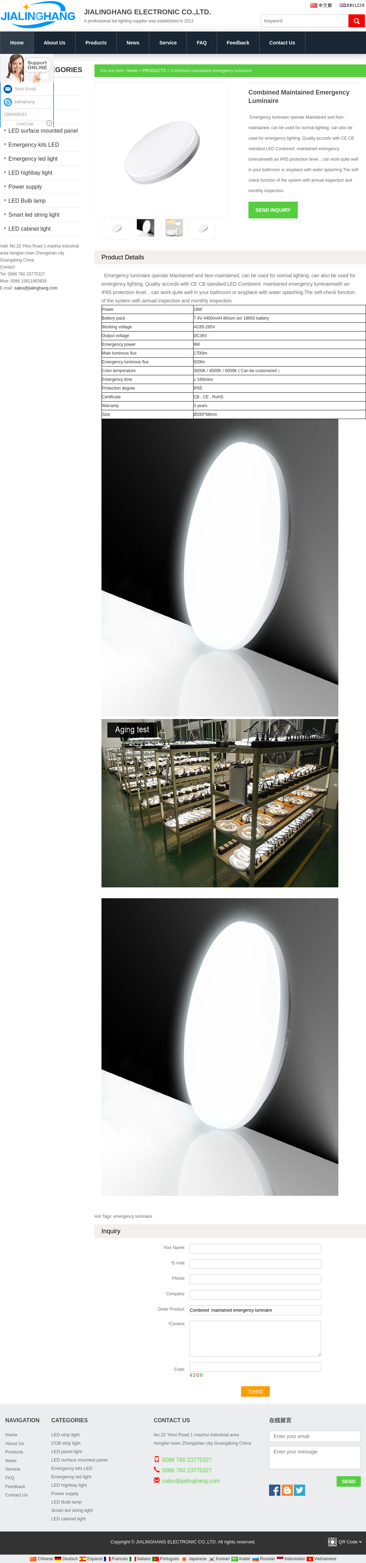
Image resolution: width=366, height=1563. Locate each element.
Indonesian (290, 1558)
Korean (219, 1558)
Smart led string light (33, 215)
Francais (116, 1558)
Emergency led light (33, 159)
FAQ (202, 43)
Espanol (91, 1558)
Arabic (241, 1558)
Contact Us (282, 43)
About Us (54, 43)
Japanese (193, 1558)
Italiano (140, 1558)
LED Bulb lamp (27, 201)
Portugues (165, 1558)
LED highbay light (30, 173)
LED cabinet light (29, 229)
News (133, 43)
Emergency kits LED (33, 145)
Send (255, 1391)
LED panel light (66, 1451)
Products (96, 43)
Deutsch (66, 1558)
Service (168, 43)
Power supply (25, 187)
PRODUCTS (154, 70)
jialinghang (19, 101)
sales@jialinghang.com (36, 288)
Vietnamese (321, 1558)
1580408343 (15, 114)
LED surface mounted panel (79, 1460)
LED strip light (65, 1434)
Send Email (19, 88)
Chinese (41, 1558)
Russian (263, 1558)
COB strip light (65, 1443)
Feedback (238, 43)
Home (17, 43)
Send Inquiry (273, 210)
